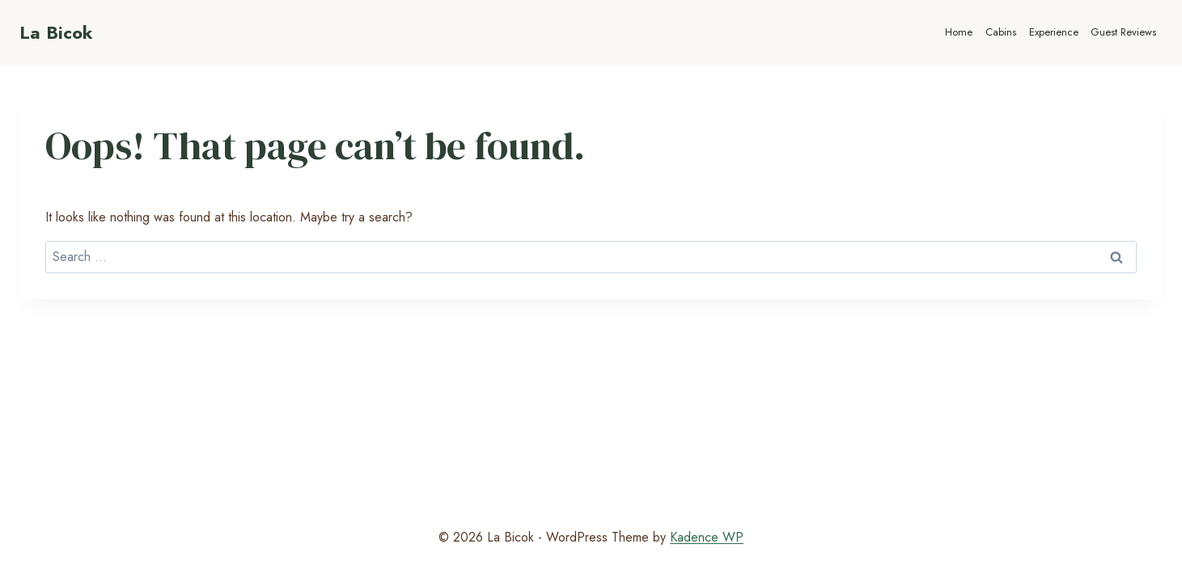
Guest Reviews (1123, 32)
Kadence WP (707, 537)
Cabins (1000, 32)
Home (958, 32)
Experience (1053, 32)
